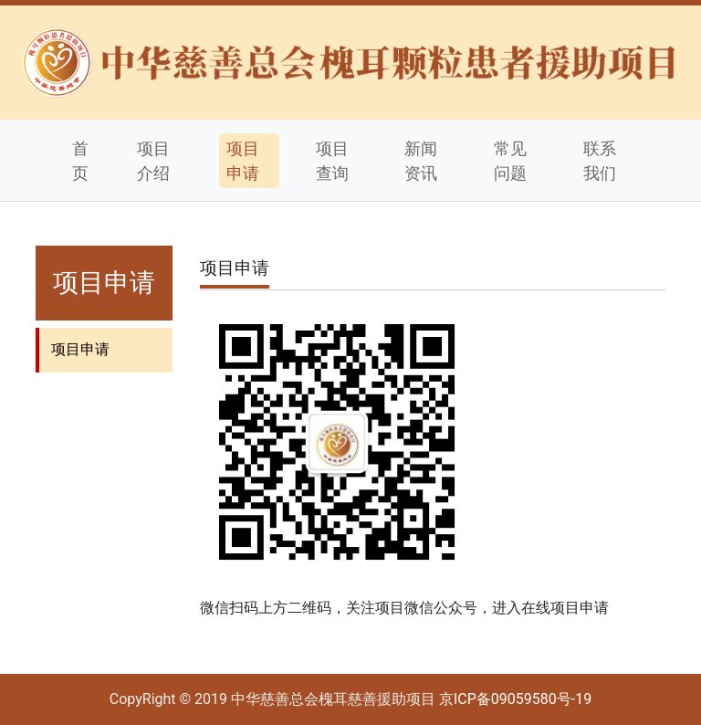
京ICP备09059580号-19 (515, 699)
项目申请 (242, 161)
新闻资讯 (420, 161)
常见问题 (510, 161)
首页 (80, 161)
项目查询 (332, 161)
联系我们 (599, 161)
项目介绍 (153, 161)
